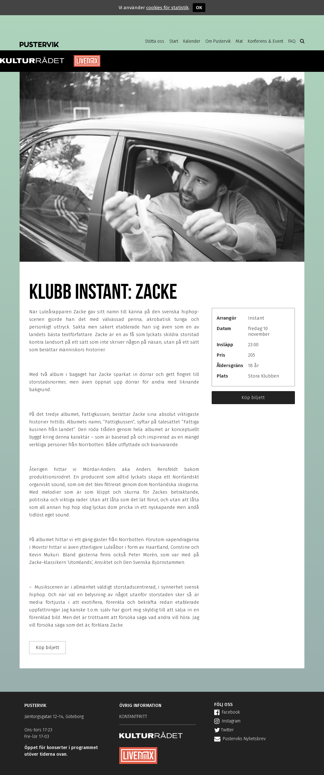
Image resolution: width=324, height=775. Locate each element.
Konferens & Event (265, 41)
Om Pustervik (218, 41)
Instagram (227, 721)
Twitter (224, 730)
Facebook (227, 712)
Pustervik (70, 39)
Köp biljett (253, 397)
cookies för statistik (167, 7)
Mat (239, 41)
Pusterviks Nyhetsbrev (240, 738)
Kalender (191, 41)
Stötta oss (154, 41)
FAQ (292, 41)
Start (173, 41)
